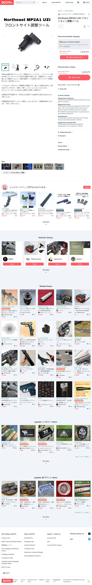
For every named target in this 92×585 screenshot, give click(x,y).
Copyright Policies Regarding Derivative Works (10, 562)
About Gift (63, 89)
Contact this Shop (63, 149)
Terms (60, 142)
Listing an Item (6, 538)
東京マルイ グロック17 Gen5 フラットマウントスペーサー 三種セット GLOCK (82, 213)
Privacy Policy (62, 146)
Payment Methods (29, 545)
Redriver (79, 259)
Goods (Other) (69, 11)
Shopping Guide (29, 541)
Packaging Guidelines (8, 554)
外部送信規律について (57, 580)
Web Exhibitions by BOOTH (32, 556)
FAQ (48, 541)
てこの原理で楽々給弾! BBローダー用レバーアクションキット (10, 211)
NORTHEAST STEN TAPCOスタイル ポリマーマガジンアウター (46, 211)
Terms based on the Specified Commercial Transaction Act (73, 580)
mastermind (58, 259)
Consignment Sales (7, 558)
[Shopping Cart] (78, 2)
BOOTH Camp (6, 567)
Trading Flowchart (65, 132)
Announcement (51, 538)
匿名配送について (7, 545)
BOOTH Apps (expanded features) (12, 541)
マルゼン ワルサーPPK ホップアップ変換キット (64, 213)
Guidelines (41, 579)
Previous (3, 35)
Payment (62, 136)
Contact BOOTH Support (54, 545)
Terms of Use (23, 580)
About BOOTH (56, 2)
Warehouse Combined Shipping (33, 552)
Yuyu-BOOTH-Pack (84, 111)
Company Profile (15, 580)
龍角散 (10, 259)
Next (51, 35)
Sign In (44, 2)
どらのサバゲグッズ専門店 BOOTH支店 (27, 187)
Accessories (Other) (25, 208)
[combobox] (25, 2)
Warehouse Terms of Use (32, 580)
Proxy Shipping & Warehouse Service (10, 550)
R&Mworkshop (36, 259)
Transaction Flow (29, 548)
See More (46, 271)
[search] (34, 2)
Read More (67, 46)
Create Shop (69, 2)
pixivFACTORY (61, 126)
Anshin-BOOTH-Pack (72, 111)
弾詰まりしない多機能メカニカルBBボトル (27, 211)
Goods (60, 11)
